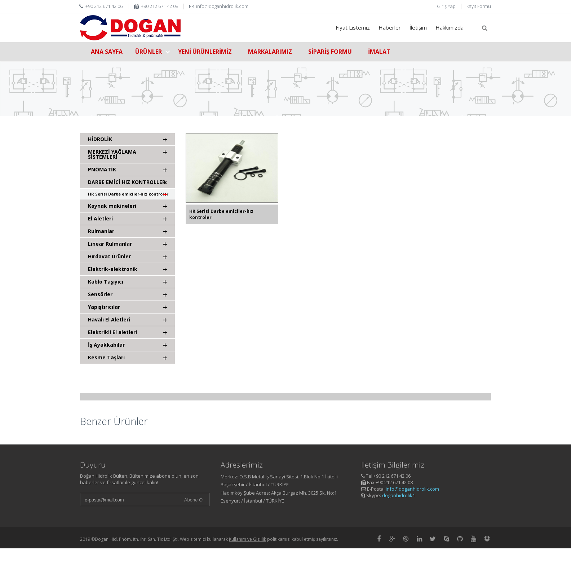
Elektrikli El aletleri (112, 332)
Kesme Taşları (106, 357)
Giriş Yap (446, 6)
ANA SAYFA (107, 52)
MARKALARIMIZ (270, 52)
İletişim (418, 27)
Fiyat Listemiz (353, 27)
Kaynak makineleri (112, 205)
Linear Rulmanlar (110, 243)
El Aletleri (100, 218)
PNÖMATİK (102, 169)
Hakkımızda (449, 27)
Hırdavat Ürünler (109, 256)
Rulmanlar (101, 231)
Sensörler (100, 294)
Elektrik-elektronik (112, 269)
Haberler (390, 27)
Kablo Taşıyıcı (105, 281)
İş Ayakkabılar (106, 344)
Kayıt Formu (478, 6)
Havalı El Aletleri (109, 319)
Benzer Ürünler (114, 421)
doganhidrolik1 (398, 495)
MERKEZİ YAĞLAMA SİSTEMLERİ (112, 154)
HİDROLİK (100, 139)
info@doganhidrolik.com (412, 489)
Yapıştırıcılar (104, 306)
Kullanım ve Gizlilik (247, 539)
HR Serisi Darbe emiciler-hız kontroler (128, 194)
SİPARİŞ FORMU (330, 52)
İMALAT (379, 52)
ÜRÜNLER (148, 52)
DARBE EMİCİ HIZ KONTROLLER (126, 182)
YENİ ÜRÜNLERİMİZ (205, 52)
